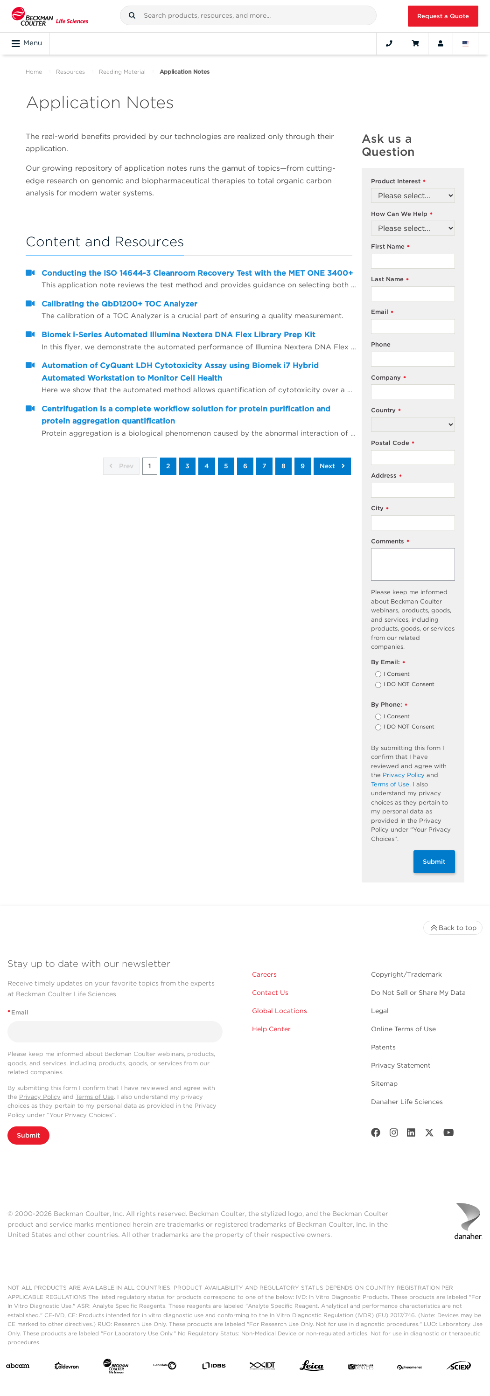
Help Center (271, 1029)
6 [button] (245, 466)
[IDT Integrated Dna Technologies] (263, 1367)
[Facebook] (375, 1134)
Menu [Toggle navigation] (27, 43)
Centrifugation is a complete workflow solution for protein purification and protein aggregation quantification (186, 414)
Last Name (390, 280)
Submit (434, 861)
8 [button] (283, 466)
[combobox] (248, 15)
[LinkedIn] (411, 1134)
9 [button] (303, 466)
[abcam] (18, 1367)
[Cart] (415, 43)
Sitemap (384, 1083)
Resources (70, 71)
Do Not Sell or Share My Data (418, 992)
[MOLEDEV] (361, 1367)
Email (382, 312)
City (380, 509)
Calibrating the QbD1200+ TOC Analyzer (119, 303)
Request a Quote (443, 16)
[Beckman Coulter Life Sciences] (116, 1368)
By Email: (388, 663)
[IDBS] (214, 1368)
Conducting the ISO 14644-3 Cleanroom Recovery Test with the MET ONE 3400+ (197, 273)
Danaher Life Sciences (407, 1101)
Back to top (452, 927)
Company (388, 378)
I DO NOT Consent (409, 685)
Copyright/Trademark (406, 974)
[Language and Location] (465, 43)
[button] (132, 15)
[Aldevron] (67, 1368)
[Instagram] (394, 1134)
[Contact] (389, 43)
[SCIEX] (459, 1368)
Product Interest (398, 182)
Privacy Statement (401, 1065)
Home (34, 71)
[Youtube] (448, 1134)
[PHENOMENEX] (410, 1367)
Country (386, 411)
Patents (383, 1047)
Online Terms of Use (403, 1029)
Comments (390, 542)
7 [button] (264, 466)
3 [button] (187, 466)
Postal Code (392, 443)
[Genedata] (165, 1367)
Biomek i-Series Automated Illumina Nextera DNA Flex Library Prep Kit (178, 334)
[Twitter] (429, 1134)
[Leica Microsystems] (312, 1368)
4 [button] (206, 466)
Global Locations (279, 1010)
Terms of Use (390, 784)
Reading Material (122, 71)
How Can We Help (402, 214)
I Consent (397, 674)
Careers (264, 974)
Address (386, 476)
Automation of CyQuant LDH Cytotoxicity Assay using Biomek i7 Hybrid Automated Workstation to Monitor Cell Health (180, 371)
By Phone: (389, 705)
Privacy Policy (404, 774)
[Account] (440, 43)
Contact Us (270, 992)
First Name (390, 247)
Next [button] (332, 466)
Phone (381, 344)
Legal (380, 1010)
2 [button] (168, 466)
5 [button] (226, 466)
